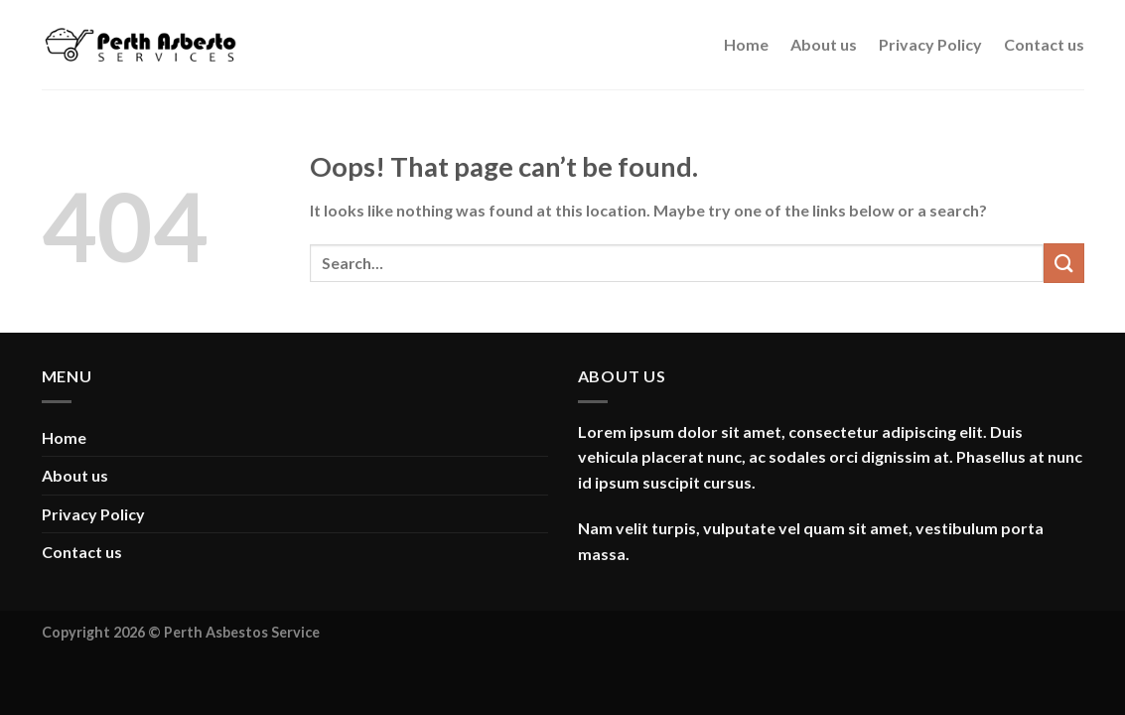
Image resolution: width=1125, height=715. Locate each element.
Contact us (1044, 44)
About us (823, 44)
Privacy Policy (930, 44)
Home (746, 44)
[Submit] (1063, 262)
